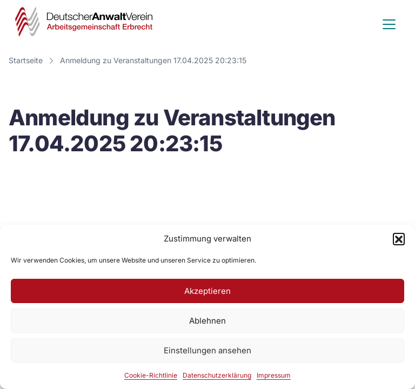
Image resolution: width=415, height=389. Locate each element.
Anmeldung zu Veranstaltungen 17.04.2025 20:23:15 (153, 60)
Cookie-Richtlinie (150, 375)
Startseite (26, 60)
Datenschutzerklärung (217, 375)
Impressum (274, 375)
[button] (398, 238)
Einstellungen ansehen (207, 350)
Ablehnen (207, 321)
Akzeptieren (207, 291)
